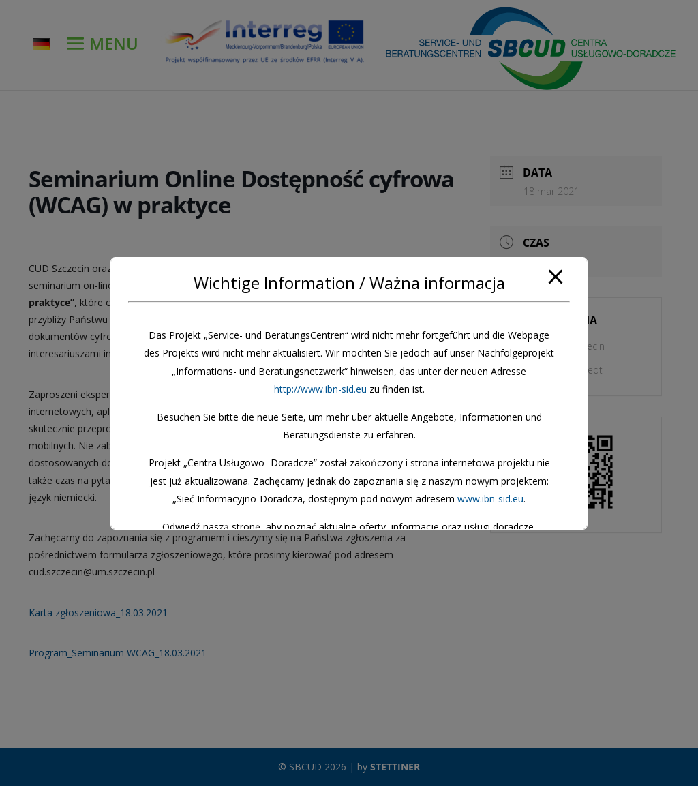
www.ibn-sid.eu (490, 498)
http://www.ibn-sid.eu (320, 388)
